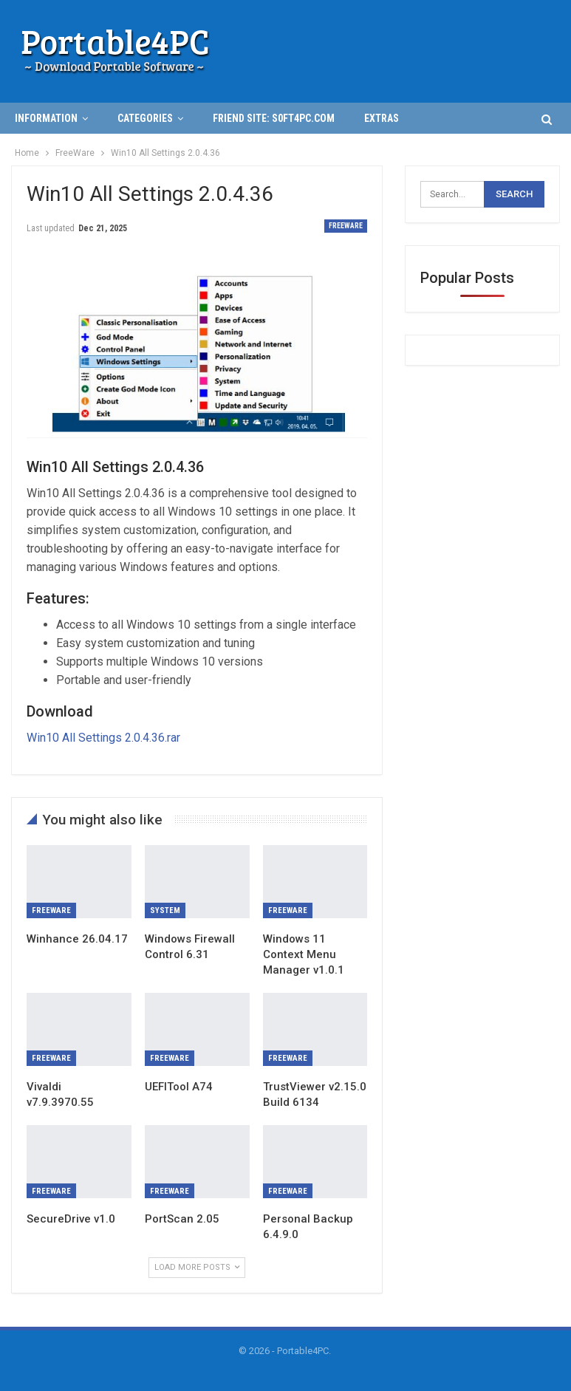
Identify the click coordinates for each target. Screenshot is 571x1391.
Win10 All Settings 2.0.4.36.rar (103, 738)
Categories (145, 118)
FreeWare (346, 226)
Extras (381, 118)
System (165, 910)
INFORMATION (46, 118)
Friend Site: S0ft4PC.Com (274, 118)
